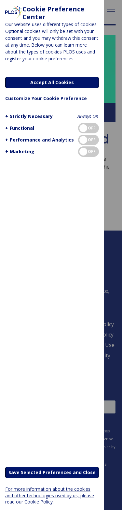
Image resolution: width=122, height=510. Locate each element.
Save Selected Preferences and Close (52, 472)
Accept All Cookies (52, 82)
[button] (28, 116)
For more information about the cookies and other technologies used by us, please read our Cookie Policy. (49, 495)
